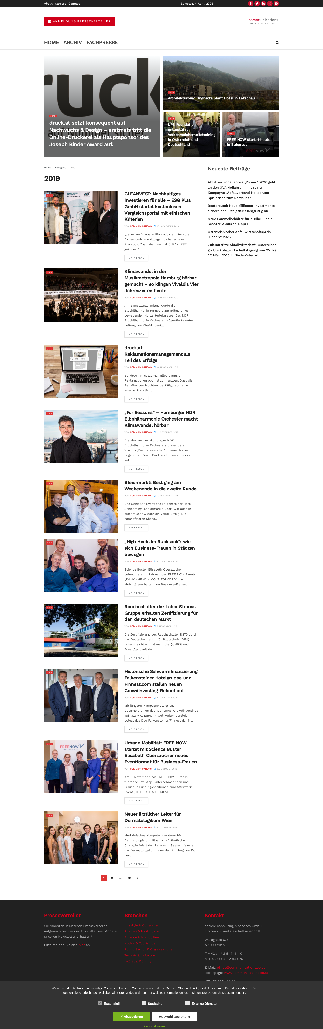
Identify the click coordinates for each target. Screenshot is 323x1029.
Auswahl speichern (174, 1016)
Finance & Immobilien (141, 937)
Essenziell (109, 1003)
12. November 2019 (166, 432)
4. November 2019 (166, 697)
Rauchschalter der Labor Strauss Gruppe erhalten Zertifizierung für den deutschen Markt (161, 613)
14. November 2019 (166, 367)
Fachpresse (102, 42)
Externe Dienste (201, 1003)
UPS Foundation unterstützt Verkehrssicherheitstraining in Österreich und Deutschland (191, 137)
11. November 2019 (166, 495)
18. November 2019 (166, 297)
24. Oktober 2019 (165, 827)
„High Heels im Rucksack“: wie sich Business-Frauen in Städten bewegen (159, 548)
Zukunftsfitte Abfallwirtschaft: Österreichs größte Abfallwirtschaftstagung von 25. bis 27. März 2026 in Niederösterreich (242, 250)
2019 (53, 118)
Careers (60, 3)
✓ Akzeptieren (131, 1016)
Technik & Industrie (139, 955)
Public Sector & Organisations (148, 949)
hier (82, 945)
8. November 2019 (166, 561)
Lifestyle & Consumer (141, 925)
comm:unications (141, 226)
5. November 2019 (165, 626)
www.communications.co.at (246, 973)
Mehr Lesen (136, 258)
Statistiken (153, 1003)
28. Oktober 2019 (165, 769)
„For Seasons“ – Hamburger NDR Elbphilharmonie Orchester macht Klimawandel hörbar (161, 419)
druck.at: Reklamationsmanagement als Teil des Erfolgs (157, 354)
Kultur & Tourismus (139, 943)
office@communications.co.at (241, 967)
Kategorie (60, 167)
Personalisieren (154, 1026)
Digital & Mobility (137, 961)
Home (51, 42)
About (48, 3)
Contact (74, 3)
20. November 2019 (166, 226)
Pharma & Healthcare (141, 931)
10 (129, 877)
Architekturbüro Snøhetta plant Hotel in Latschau (211, 100)
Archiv (72, 42)
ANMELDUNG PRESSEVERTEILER (79, 21)
